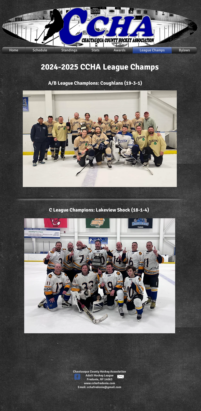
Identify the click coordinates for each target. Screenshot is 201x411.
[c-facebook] (77, 377)
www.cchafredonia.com (99, 383)
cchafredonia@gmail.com (104, 387)
